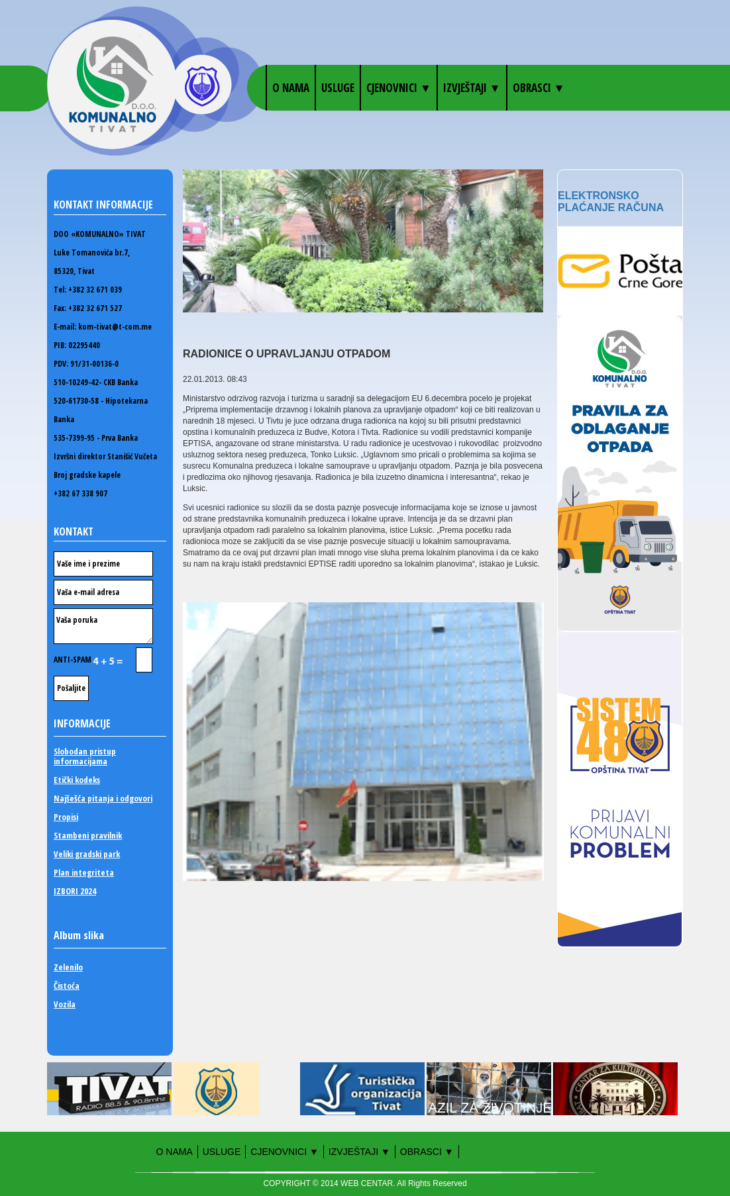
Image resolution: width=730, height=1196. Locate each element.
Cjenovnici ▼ (398, 87)
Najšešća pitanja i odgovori (103, 799)
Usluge (337, 87)
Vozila (65, 1004)
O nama (290, 87)
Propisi (66, 817)
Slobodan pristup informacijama (85, 756)
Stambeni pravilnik (88, 836)
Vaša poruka (103, 626)
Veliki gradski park (87, 854)
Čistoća (66, 986)
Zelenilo (68, 967)
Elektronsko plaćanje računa (611, 201)
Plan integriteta (84, 873)
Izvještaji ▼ (472, 87)
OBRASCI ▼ (539, 87)
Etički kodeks (77, 780)
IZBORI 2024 (75, 891)
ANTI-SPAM (103, 659)
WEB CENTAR (366, 1183)
